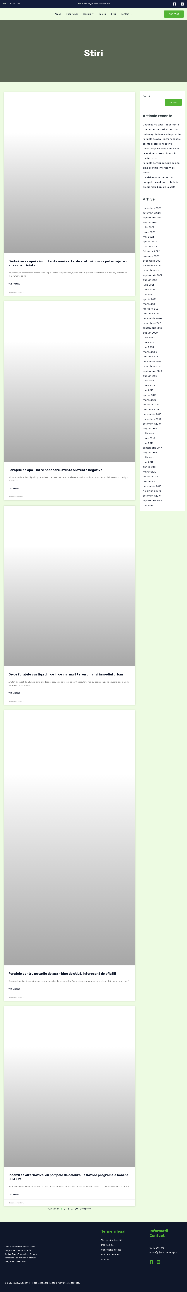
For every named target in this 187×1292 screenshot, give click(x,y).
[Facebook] (174, 4)
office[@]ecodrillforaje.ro (97, 3)
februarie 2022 (151, 251)
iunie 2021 (149, 289)
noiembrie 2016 (152, 490)
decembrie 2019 (152, 361)
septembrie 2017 (152, 447)
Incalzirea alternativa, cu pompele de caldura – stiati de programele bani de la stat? (160, 182)
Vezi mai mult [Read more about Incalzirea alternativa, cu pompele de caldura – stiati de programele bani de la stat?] (14, 1194)
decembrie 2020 (152, 318)
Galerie (102, 13)
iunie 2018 (149, 438)
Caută (146, 96)
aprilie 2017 (149, 466)
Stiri (113, 13)
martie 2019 (149, 399)
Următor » (86, 1208)
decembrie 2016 (152, 486)
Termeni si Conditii (112, 1240)
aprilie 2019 (149, 394)
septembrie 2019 (152, 370)
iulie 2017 (148, 457)
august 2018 (150, 428)
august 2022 (150, 222)
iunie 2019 (149, 385)
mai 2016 (148, 505)
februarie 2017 (151, 476)
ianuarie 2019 (151, 409)
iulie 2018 (148, 433)
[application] (92, 14)
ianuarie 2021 (151, 313)
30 (76, 1208)
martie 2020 (150, 351)
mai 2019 (148, 390)
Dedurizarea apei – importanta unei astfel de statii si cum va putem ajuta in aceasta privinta (162, 129)
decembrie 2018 (152, 414)
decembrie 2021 (152, 260)
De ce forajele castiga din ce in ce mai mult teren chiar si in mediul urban (66, 674)
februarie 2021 (151, 308)
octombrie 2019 (152, 366)
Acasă (58, 13)
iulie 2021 (148, 284)
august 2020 (150, 332)
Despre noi (72, 13)
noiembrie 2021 (152, 265)
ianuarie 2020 (151, 356)
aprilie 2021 (149, 299)
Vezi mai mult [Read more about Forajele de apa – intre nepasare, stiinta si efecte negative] (14, 488)
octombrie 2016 (152, 495)
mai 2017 (148, 462)
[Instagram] (182, 4)
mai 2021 (148, 294)
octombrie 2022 (152, 212)
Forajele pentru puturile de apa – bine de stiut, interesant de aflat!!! (62, 973)
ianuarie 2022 (151, 255)
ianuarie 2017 (151, 481)
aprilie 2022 (150, 241)
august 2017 (150, 452)
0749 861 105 (156, 1247)
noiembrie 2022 (152, 207)
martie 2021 (149, 303)
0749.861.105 (13, 3)
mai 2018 (148, 442)
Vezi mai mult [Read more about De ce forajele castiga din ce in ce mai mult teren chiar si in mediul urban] (14, 693)
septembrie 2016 (152, 500)
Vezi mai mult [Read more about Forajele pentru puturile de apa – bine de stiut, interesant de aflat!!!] (14, 989)
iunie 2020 (149, 342)
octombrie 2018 (152, 423)
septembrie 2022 (152, 217)
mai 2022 (148, 236)
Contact (126, 14)
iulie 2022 (148, 227)
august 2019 (150, 375)
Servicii (88, 14)
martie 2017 (149, 471)
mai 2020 (148, 346)
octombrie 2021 (152, 270)
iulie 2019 (148, 380)
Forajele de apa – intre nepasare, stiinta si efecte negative (56, 470)
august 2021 (150, 279)
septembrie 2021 (152, 275)
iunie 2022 (149, 231)
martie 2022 (150, 246)
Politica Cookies (110, 1254)
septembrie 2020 (153, 327)
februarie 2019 (151, 404)
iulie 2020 (148, 337)
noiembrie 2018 (152, 418)
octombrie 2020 (152, 323)
